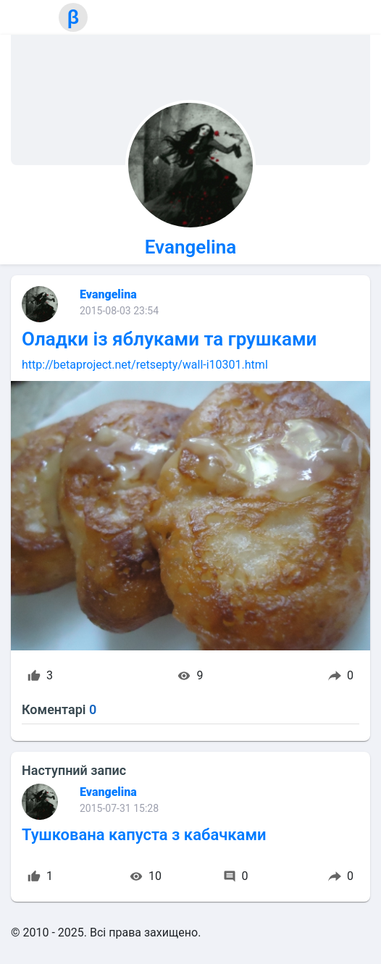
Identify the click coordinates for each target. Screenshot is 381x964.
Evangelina (190, 247)
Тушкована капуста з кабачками (144, 835)
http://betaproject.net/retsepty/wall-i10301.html (145, 365)
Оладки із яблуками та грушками (169, 339)
